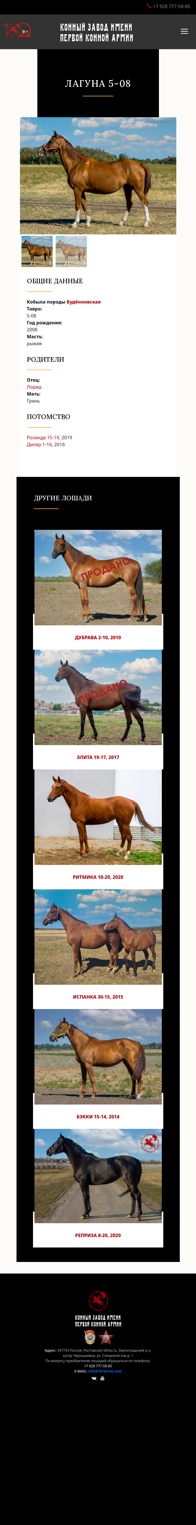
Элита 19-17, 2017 (98, 757)
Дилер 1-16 (39, 444)
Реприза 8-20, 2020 (98, 1235)
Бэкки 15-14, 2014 (97, 1117)
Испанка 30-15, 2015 (98, 997)
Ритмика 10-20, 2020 (98, 877)
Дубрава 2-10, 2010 (98, 637)
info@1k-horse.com (105, 1371)
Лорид (34, 387)
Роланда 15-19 (43, 437)
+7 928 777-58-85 (171, 6)
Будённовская (84, 302)
